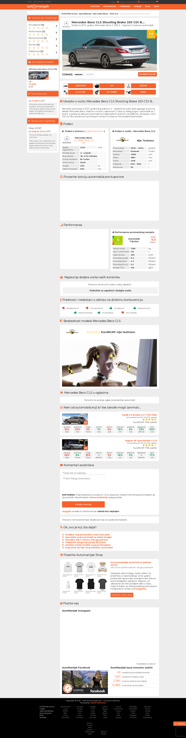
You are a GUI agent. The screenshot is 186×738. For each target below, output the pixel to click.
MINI (118, 715)
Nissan (133, 711)
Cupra (79, 711)
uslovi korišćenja (46, 711)
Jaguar (105, 709)
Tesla (90, 727)
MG (118, 713)
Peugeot (133, 715)
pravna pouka (38, 2)
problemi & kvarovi (94, 131)
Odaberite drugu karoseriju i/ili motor (85, 542)
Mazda (118, 717)
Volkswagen (90, 732)
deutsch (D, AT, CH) (149, 2)
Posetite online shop (121, 595)
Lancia (118, 707)
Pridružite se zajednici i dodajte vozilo (110, 290)
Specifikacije (109, 6)
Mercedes (133, 707)
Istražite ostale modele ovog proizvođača (87, 545)
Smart (147, 715)
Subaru (90, 723)
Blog (147, 6)
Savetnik (95, 6)
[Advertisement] (173, 54)
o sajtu (29, 2)
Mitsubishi (133, 709)
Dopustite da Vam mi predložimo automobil (89, 547)
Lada (105, 717)
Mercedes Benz (100, 14)
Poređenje (125, 6)
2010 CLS (114, 14)
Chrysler (79, 707)
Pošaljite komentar (83, 504)
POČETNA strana (69, 14)
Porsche (133, 717)
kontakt (48, 2)
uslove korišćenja (98, 497)
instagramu (140, 589)
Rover (147, 709)
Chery (65, 715)
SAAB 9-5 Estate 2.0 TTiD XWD (139, 414)
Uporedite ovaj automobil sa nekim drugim (88, 537)
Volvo (90, 734)
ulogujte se (68, 511)
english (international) (130, 2)
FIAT (93, 709)
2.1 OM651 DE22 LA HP (83, 141)
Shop (156, 6)
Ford (93, 711)
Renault (147, 707)
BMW (65, 711)
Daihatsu (80, 717)
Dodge (93, 707)
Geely (93, 713)
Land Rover (118, 709)
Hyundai (92, 717)
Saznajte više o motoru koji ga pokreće (86, 540)
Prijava (115, 2)
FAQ (42, 715)
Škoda (103, 734)
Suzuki (90, 725)
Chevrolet (65, 717)
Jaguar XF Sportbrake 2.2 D (141, 440)
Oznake (137, 6)
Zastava (103, 732)
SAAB (147, 711)
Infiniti (105, 707)
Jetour (105, 713)
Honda (93, 715)
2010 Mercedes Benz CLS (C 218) (43, 69)
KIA (105, 715)
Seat (147, 713)
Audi (65, 709)
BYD (65, 713)
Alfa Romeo (65, 707)
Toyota (90, 729)
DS (80, 713)
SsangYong (147, 717)
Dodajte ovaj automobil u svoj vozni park (87, 534)
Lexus (118, 711)
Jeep (105, 711)
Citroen (80, 709)
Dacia (79, 715)
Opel (133, 713)
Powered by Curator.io (146, 663)
